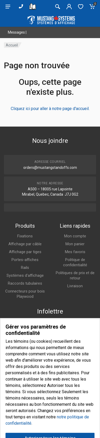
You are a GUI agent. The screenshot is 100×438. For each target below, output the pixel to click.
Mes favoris (75, 251)
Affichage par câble (25, 244)
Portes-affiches (25, 259)
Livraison (75, 286)
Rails (25, 267)
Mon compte (75, 236)
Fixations (25, 236)
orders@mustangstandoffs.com (50, 167)
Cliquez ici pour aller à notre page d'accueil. (50, 108)
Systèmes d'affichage (25, 275)
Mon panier (75, 244)
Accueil (12, 45)
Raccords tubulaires (25, 283)
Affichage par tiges (25, 251)
